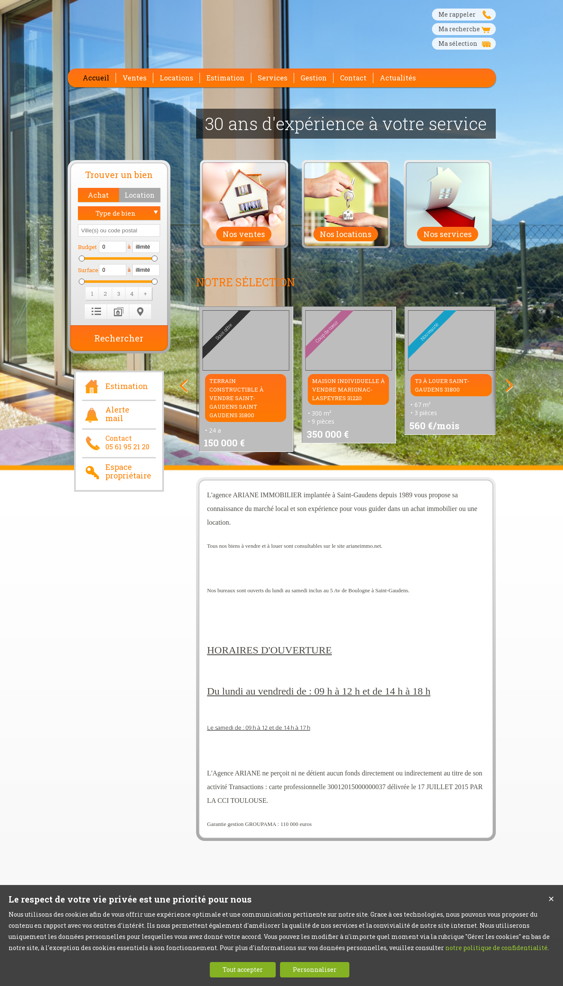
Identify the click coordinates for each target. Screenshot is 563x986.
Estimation (115, 385)
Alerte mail (105, 414)
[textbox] (119, 230)
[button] (98, 195)
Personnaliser (315, 969)
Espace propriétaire (116, 472)
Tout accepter (243, 969)
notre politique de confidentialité (496, 948)
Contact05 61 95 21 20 (115, 442)
